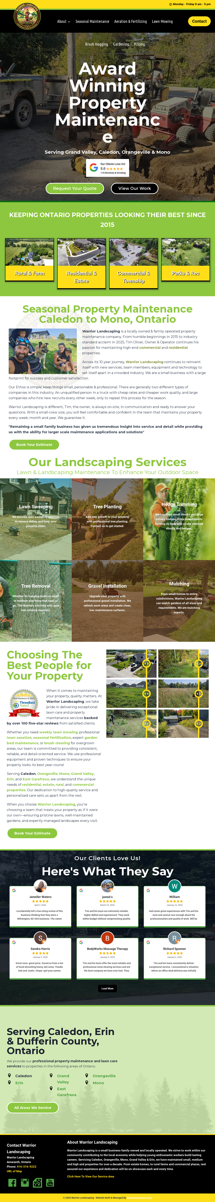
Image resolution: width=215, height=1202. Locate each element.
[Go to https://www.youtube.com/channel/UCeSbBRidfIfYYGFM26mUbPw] (50, 1182)
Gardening (121, 44)
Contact (199, 21)
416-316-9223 (26, 1166)
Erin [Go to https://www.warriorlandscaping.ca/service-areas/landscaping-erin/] (19, 1083)
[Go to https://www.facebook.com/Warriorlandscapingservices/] (12, 1182)
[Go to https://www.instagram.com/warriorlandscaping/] (24, 1182)
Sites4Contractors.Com (139, 1197)
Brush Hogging (96, 44)
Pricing (139, 44)
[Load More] (107, 993)
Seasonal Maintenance (92, 21)
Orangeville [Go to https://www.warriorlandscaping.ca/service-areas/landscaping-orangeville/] (104, 1076)
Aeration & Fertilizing (130, 21)
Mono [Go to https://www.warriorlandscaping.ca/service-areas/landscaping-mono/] (98, 1083)
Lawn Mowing (162, 21)
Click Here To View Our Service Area (90, 1176)
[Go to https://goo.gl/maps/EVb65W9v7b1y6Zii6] (37, 1182)
